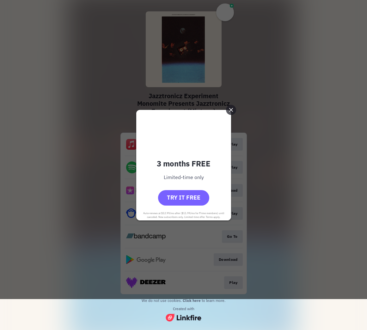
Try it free (183, 197)
